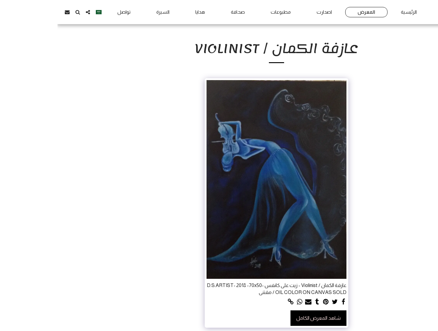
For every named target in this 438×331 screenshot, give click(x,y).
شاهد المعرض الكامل (261, 318)
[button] (30, 12)
